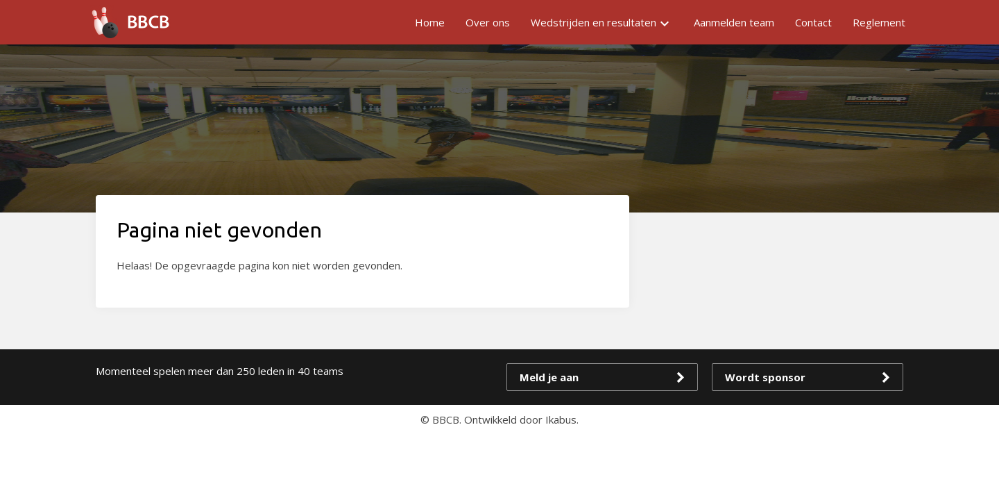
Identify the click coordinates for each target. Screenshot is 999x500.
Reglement (879, 22)
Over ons (488, 22)
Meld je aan (549, 377)
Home (430, 22)
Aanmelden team (734, 22)
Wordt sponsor (765, 377)
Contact (813, 22)
